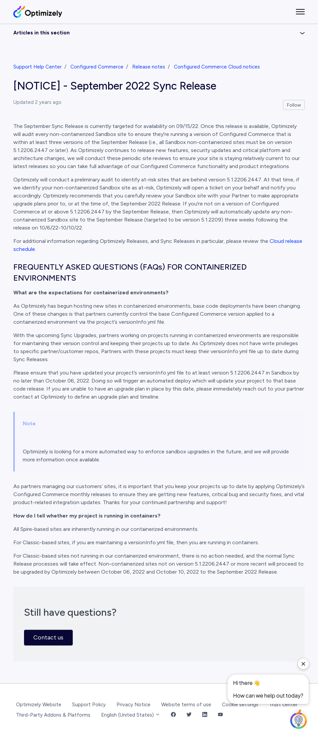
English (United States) (130, 715)
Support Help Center (37, 67)
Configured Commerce (96, 67)
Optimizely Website (38, 705)
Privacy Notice (133, 705)
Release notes (148, 67)
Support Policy (89, 705)
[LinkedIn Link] (205, 715)
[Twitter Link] (189, 715)
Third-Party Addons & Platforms (53, 715)
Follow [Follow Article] (294, 105)
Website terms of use (186, 705)
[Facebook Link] (173, 715)
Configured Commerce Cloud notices (217, 67)
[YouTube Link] (220, 715)
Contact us (48, 637)
